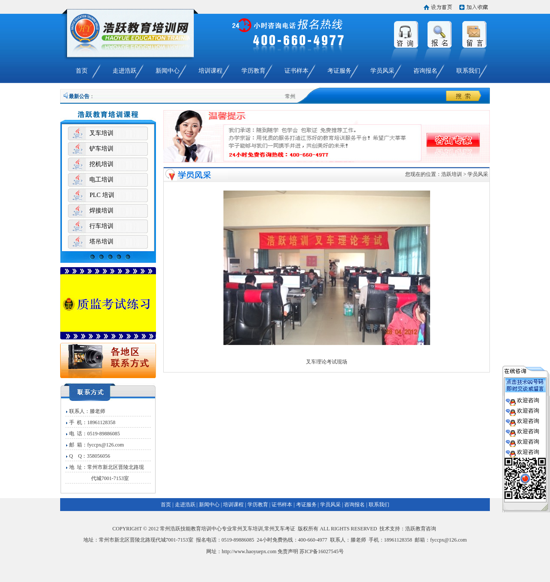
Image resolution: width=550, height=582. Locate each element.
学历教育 (253, 71)
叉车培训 (101, 133)
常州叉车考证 (279, 529)
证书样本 (296, 71)
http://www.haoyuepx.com (249, 551)
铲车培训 (101, 148)
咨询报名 (425, 71)
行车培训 (101, 226)
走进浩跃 (125, 71)
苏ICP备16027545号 (321, 551)
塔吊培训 (101, 241)
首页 (82, 71)
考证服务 (339, 71)
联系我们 (468, 71)
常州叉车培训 (247, 529)
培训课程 (211, 71)
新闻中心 (168, 71)
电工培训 (101, 179)
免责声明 (288, 551)
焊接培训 (101, 210)
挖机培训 (101, 164)
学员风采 (382, 71)
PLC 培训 (101, 195)
